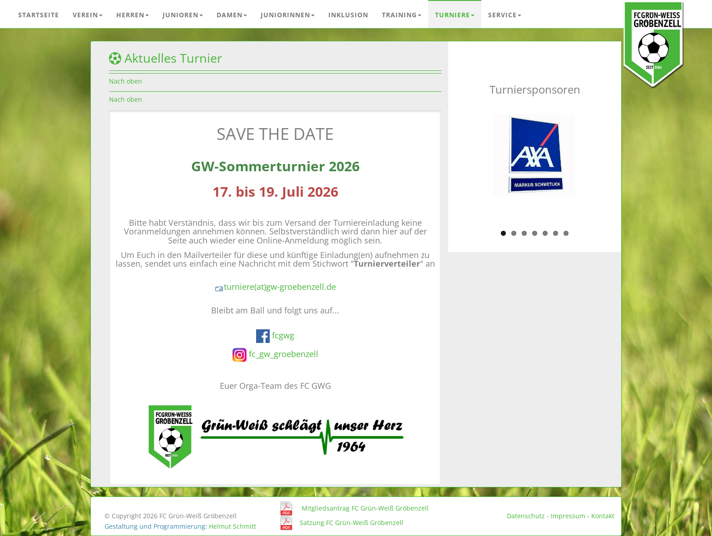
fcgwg (283, 334)
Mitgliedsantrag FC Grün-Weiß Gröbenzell (365, 507)
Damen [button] (232, 14)
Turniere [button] (455, 14)
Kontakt (602, 515)
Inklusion (348, 14)
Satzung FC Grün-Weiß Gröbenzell (351, 522)
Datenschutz (526, 515)
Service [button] (504, 14)
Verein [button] (88, 14)
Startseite (38, 14)
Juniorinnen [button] (288, 14)
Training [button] (401, 14)
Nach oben (125, 81)
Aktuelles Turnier (173, 58)
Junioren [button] (183, 14)
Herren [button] (132, 14)
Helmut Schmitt (232, 526)
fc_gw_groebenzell (283, 353)
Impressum (568, 515)
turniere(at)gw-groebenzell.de (275, 286)
